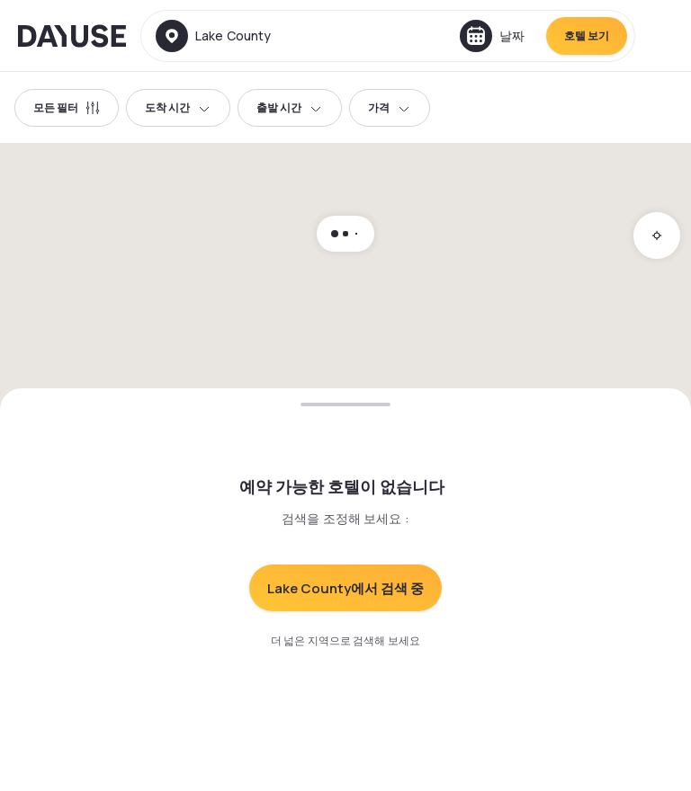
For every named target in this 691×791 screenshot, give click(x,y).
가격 (389, 107)
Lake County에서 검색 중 (345, 588)
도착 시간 (178, 107)
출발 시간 (289, 107)
